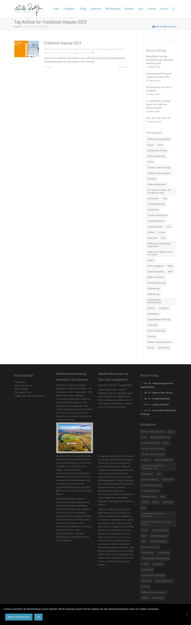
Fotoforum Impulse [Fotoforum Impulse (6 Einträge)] (157, 215)
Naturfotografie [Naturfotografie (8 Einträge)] (156, 271)
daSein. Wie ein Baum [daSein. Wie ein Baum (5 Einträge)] (159, 173)
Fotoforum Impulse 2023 (62, 43)
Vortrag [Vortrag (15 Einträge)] (151, 336)
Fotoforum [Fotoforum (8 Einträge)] (153, 209)
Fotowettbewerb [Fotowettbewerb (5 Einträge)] (156, 220)
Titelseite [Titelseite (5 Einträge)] (152, 325)
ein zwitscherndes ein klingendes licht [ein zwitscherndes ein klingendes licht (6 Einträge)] (159, 191)
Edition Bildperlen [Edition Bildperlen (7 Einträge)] (157, 184)
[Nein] (186, 614)
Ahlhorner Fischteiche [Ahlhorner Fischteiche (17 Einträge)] (159, 139)
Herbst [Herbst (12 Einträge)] (151, 232)
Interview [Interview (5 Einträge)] (152, 237)
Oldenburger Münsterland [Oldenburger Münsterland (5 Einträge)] (154, 301)
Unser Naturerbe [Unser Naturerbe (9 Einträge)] (156, 330)
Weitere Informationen (19, 617)
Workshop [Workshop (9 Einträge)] (164, 347)
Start (56, 9)
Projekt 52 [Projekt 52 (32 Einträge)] (164, 308)
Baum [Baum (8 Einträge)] (151, 144)
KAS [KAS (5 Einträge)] (163, 237)
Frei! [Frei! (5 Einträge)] (169, 226)
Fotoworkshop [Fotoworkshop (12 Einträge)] (155, 226)
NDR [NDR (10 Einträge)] (170, 271)
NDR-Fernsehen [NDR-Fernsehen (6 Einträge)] (156, 277)
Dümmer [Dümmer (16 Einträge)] (152, 178)
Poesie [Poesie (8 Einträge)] (151, 308)
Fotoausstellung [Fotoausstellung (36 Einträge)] (156, 204)
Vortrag (85, 52)
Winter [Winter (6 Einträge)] (151, 347)
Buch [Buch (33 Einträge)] (160, 144)
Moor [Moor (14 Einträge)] (170, 265)
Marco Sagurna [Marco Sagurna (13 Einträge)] (156, 265)
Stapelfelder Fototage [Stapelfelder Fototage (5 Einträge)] (159, 319)
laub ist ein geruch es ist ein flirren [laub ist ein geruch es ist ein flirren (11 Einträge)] (160, 253)
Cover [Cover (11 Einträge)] (151, 161)
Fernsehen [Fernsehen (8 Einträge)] (153, 198)
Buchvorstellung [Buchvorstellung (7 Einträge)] (156, 156)
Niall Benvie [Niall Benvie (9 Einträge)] (154, 288)
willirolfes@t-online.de (164, 26)
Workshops (112, 9)
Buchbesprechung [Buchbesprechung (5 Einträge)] (157, 150)
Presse (151, 9)
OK (38, 617)
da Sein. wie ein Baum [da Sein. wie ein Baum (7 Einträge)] (159, 167)
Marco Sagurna (74, 52)
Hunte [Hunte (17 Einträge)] (162, 232)
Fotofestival (84, 49)
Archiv (164, 9)
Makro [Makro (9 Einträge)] (151, 260)
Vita (140, 9)
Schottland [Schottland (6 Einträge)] (153, 313)
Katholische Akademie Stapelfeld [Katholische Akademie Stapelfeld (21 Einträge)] (159, 245)
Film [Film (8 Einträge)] (165, 198)
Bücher (129, 9)
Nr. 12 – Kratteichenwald (157, 398)
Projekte (69, 9)
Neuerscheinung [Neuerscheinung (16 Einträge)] (156, 282)
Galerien (95, 9)
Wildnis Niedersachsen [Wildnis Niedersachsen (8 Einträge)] (160, 342)
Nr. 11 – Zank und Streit (157, 404)
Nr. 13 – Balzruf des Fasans (159, 392)
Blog (83, 9)
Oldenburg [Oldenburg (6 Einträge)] (153, 294)
